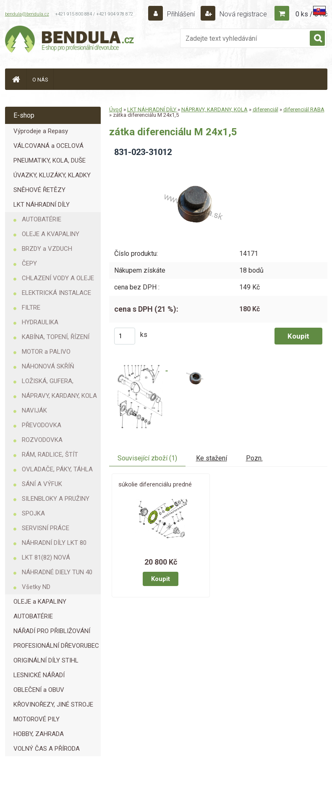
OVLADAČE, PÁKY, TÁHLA (57, 469)
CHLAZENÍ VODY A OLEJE (58, 278)
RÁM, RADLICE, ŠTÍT (50, 454)
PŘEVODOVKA (41, 425)
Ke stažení (211, 458)
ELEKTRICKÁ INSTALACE (56, 293)
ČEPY (29, 263)
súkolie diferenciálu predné (155, 484)
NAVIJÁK (34, 410)
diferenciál (265, 109)
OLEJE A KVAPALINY (50, 234)
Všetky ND (36, 587)
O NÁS (40, 79)
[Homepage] (15, 79)
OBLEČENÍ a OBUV (38, 690)
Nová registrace (242, 14)
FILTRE (31, 307)
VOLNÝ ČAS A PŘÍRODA (46, 748)
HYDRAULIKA (40, 322)
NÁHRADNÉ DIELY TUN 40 (57, 572)
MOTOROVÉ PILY (36, 719)
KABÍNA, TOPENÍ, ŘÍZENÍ (55, 337)
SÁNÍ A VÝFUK (42, 484)
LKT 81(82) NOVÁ (46, 557)
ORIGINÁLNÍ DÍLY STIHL (45, 660)
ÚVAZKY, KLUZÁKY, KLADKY (52, 175)
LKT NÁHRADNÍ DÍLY (41, 204)
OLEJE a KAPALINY (39, 601)
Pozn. (254, 458)
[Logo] (70, 40)
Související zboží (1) (147, 458)
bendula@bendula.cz (27, 14)
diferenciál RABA (303, 109)
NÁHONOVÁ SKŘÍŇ (48, 366)
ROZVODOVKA (42, 440)
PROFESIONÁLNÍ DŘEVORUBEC (56, 645)
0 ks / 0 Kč (311, 14)
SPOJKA (33, 513)
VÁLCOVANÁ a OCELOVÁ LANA (48, 147)
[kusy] (124, 336)
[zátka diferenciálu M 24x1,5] (191, 167)
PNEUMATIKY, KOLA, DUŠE (49, 160)
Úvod (115, 109)
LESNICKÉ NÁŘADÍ (39, 675)
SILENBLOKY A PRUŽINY (55, 498)
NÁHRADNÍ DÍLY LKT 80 (54, 543)
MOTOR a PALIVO (46, 351)
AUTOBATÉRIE (41, 219)
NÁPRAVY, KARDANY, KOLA (59, 396)
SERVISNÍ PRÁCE (45, 528)
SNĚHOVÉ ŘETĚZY (39, 190)
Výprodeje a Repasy (40, 131)
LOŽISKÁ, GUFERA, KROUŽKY (47, 383)
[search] (317, 39)
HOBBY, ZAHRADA (38, 734)
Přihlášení (180, 14)
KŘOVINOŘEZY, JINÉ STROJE (53, 704)
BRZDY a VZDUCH (47, 248)
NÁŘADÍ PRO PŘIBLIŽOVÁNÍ (51, 631)
